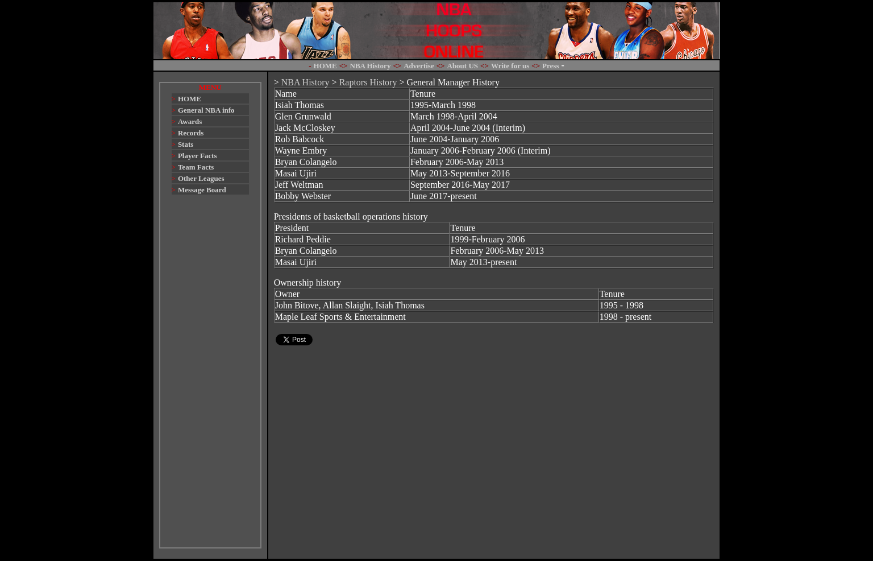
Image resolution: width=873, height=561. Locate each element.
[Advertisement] (210, 376)
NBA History (305, 82)
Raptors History (368, 82)
